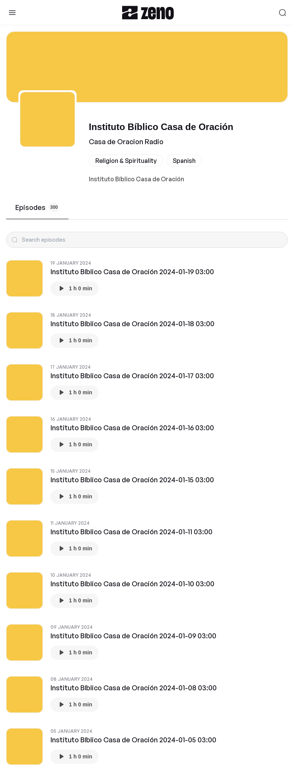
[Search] (282, 13)
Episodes (37, 207)
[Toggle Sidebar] (12, 12)
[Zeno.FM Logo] (148, 12)
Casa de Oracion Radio (126, 141)
